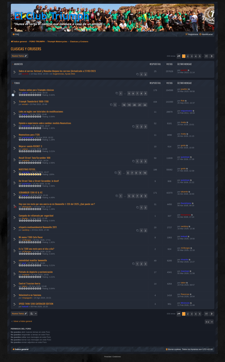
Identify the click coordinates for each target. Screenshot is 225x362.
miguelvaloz (186, 111)
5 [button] (199, 56)
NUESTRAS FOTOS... (27, 169)
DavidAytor (186, 203)
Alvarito (25, 172)
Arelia (183, 122)
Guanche (26, 126)
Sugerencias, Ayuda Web (64, 74)
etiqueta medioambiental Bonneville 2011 (38, 227)
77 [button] (206, 56)
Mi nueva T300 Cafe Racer (31, 237)
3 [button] (191, 56)
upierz (25, 93)
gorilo (183, 145)
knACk (25, 74)
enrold (25, 104)
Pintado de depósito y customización (36, 272)
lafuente (184, 192)
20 (134, 105)
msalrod (25, 160)
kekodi (25, 195)
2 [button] (187, 56)
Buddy (25, 218)
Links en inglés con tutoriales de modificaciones (41, 111)
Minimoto (185, 303)
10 (145, 172)
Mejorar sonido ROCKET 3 (30, 146)
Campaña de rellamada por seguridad (36, 215)
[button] (179, 56)
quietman (185, 157)
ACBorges (26, 240)
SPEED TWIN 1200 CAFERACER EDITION (36, 303)
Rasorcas (185, 294)
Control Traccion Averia (29, 283)
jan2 (24, 263)
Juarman (185, 271)
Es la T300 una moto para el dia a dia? (36, 248)
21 (140, 105)
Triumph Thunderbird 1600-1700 (34, 101)
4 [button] (195, 56)
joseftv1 (184, 89)
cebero (25, 149)
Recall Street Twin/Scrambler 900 (34, 157)
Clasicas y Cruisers (26, 48)
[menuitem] (15, 34)
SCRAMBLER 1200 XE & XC (30, 192)
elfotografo (26, 207)
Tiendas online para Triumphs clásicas (36, 90)
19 (129, 105)
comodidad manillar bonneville (33, 260)
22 (145, 105)
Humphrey (186, 215)
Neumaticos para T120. (29, 134)
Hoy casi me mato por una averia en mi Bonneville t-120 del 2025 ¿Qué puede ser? (57, 204)
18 (124, 105)
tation (24, 286)
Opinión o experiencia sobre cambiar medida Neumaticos (45, 123)
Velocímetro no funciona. (30, 295)
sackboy (25, 230)
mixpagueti (27, 298)
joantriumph (28, 137)
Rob (182, 101)
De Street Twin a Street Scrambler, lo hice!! (39, 181)
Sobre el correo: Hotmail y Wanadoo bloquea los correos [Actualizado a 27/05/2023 (57, 71)
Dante (25, 114)
